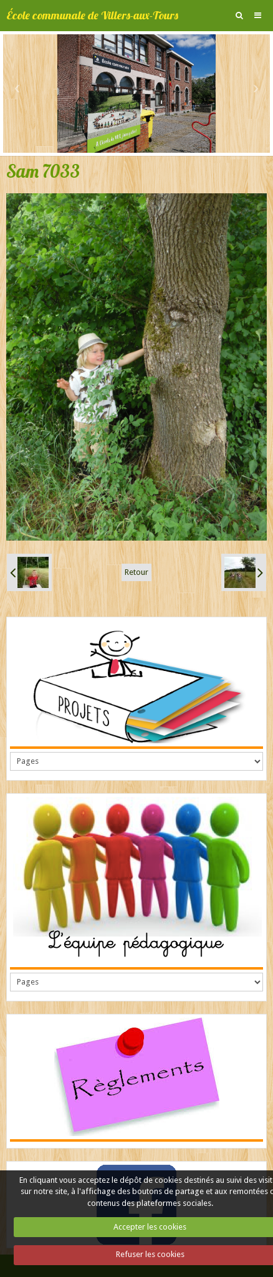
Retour (136, 572)
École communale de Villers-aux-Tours (92, 15)
